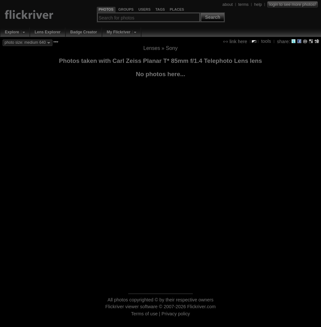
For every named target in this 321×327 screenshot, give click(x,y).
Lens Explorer (48, 32)
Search (212, 17)
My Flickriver (118, 32)
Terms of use (144, 313)
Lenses (151, 48)
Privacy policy (175, 313)
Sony (171, 48)
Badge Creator (83, 32)
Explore (12, 32)
